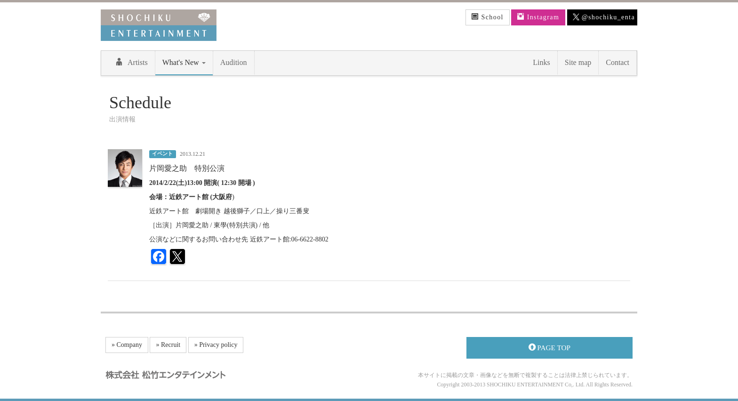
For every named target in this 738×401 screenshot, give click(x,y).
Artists (131, 62)
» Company (127, 344)
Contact (617, 62)
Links (541, 62)
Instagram (538, 17)
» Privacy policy (216, 344)
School (488, 17)
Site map (578, 62)
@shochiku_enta (604, 17)
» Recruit (168, 344)
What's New (184, 62)
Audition (233, 62)
